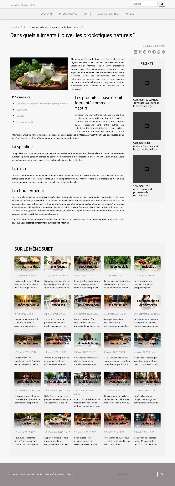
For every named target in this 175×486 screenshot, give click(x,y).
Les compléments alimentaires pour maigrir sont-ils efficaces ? (58, 345)
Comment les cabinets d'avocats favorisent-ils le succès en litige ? (146, 103)
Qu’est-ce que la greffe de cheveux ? (28, 382)
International (68, 13)
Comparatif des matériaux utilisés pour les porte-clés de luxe (146, 146)
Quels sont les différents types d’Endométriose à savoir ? (88, 345)
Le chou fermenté (24, 122)
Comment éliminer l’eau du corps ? (148, 341)
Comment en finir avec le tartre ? (118, 421)
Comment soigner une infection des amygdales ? (148, 382)
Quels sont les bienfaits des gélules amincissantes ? (118, 345)
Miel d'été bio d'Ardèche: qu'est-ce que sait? (28, 343)
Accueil (13, 27)
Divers (130, 13)
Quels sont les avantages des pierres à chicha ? (118, 382)
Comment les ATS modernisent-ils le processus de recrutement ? (143, 191)
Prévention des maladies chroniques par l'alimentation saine (148, 269)
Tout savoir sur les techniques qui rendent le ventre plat (88, 384)
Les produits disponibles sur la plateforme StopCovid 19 (58, 384)
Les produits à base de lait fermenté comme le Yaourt (42, 103)
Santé (87, 13)
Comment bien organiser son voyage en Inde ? (28, 423)
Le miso (20, 115)
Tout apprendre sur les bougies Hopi (88, 421)
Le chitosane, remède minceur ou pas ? (58, 423)
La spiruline (21, 109)
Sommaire (22, 97)
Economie (47, 13)
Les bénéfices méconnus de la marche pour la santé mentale (118, 269)
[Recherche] (143, 4)
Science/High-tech (109, 13)
